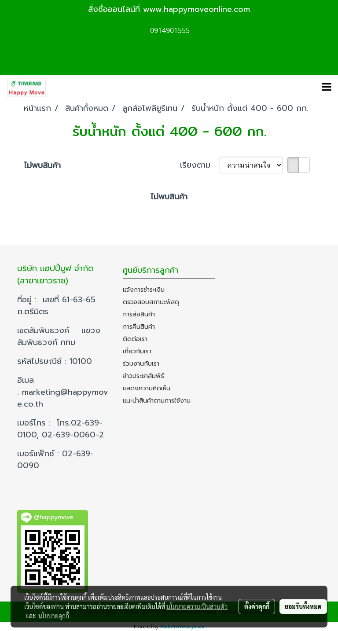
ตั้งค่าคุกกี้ (256, 606)
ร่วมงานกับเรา (141, 363)
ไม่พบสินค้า (42, 166)
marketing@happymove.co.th (62, 398)
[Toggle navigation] (326, 87)
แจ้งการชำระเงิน (144, 289)
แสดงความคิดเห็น (146, 388)
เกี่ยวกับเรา (137, 351)
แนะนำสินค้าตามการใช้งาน (157, 400)
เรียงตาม (200, 165)
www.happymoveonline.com (196, 9)
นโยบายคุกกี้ (53, 616)
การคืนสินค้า (139, 326)
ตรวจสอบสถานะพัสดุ (151, 302)
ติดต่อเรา (135, 339)
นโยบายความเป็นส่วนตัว (197, 606)
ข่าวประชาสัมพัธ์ (143, 376)
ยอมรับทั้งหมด (303, 606)
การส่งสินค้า (139, 314)
